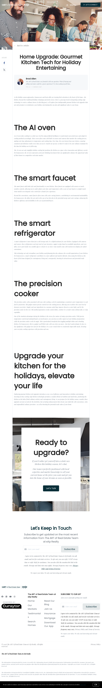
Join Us (48, 608)
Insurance (49, 613)
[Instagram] (14, 596)
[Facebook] (2, 596)
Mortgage (49, 618)
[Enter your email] (44, 549)
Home (31, 600)
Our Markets (44, 7)
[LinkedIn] (6, 596)
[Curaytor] (11, 608)
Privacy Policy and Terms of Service (87, 629)
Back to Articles (23, 45)
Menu (71, 4)
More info (83, 684)
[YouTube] (10, 596)
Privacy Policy (96, 644)
